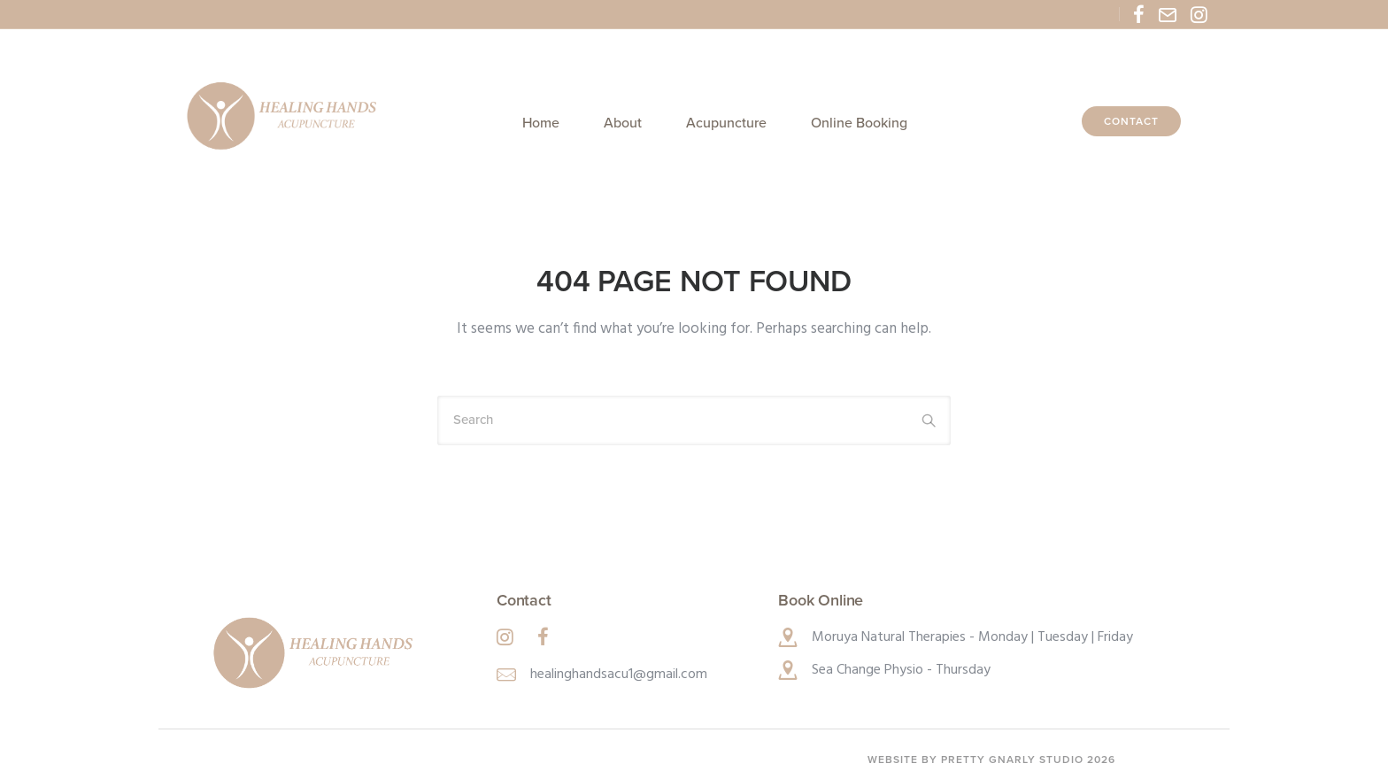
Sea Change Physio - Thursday (901, 670)
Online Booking (859, 123)
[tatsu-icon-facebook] (1139, 14)
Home (540, 123)
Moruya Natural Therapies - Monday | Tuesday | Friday (972, 637)
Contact (1131, 121)
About (623, 123)
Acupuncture (726, 123)
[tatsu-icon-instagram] (1199, 14)
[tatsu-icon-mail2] (1167, 14)
